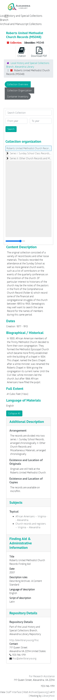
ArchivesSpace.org (38, 692)
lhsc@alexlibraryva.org (24, 658)
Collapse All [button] (14, 413)
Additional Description (26, 421)
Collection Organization (19, 90)
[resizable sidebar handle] (15, 241)
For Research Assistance (42, 676)
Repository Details (23, 613)
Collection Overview (17, 84)
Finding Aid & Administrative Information (20, 543)
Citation (21, 52)
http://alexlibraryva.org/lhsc (24, 640)
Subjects (15, 502)
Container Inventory (17, 96)
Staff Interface (13, 692)
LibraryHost (48, 695)
